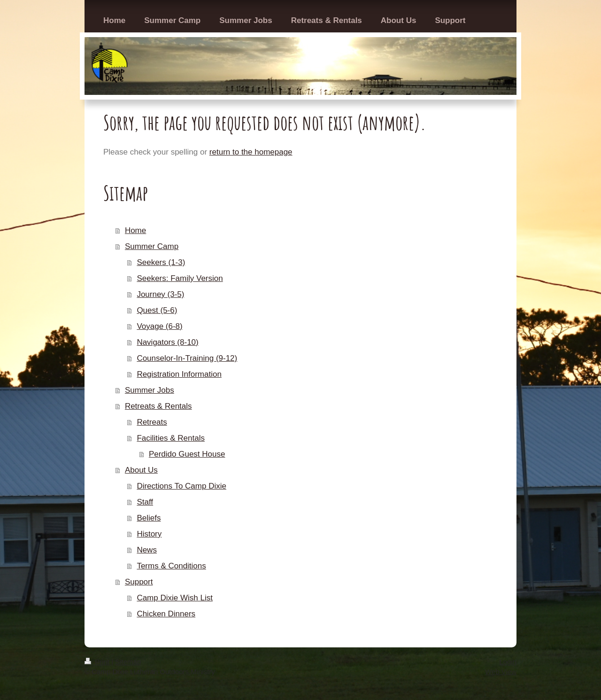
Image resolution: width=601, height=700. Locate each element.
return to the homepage (251, 152)
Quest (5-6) (157, 310)
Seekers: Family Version (180, 278)
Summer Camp (151, 246)
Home (135, 230)
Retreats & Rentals (158, 406)
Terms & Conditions (171, 565)
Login (507, 662)
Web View (500, 672)
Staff (145, 502)
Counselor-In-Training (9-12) (187, 358)
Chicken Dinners (166, 613)
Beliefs (149, 517)
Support (139, 581)
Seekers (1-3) (161, 262)
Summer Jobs (149, 390)
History (149, 533)
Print (98, 662)
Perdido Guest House (187, 454)
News (147, 549)
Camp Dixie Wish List (175, 597)
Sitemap (128, 662)
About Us (141, 470)
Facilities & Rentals (171, 438)
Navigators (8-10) (167, 342)
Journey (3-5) (160, 294)
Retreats (152, 422)
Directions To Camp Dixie (181, 486)
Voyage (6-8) (159, 326)
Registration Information (179, 374)
